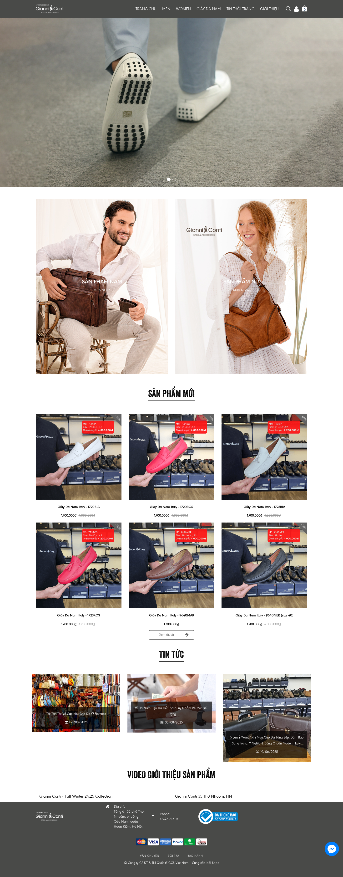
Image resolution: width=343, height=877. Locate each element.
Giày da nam (209, 9)
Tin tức (171, 653)
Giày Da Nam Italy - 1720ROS (171, 507)
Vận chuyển (149, 856)
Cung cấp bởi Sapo (205, 863)
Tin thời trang (240, 9)
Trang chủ (146, 9)
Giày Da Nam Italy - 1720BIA (79, 507)
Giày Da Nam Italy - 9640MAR (171, 616)
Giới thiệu (269, 9)
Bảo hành (195, 856)
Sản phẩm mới (171, 392)
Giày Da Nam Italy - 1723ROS (78, 616)
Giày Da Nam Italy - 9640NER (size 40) (264, 616)
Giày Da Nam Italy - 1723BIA (264, 507)
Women (183, 9)
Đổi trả (173, 856)
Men (166, 9)
